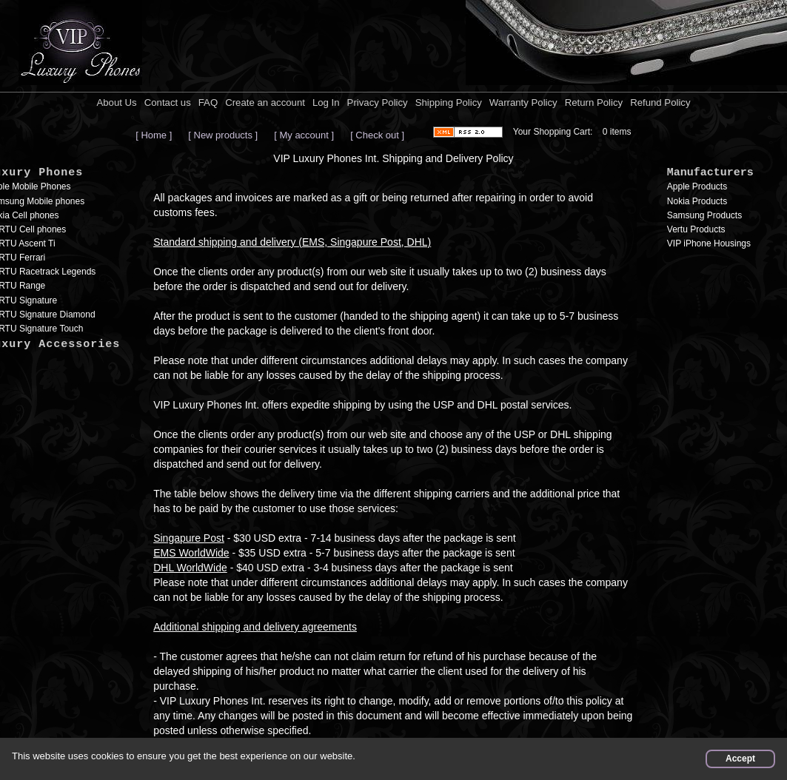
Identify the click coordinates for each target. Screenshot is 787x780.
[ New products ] (223, 135)
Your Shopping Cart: (553, 132)
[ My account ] (304, 135)
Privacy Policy (377, 102)
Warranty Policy (523, 102)
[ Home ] (153, 135)
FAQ (208, 102)
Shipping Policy (448, 102)
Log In (326, 102)
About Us (116, 102)
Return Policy (594, 102)
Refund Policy (660, 102)
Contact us (167, 102)
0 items (617, 132)
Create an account (265, 102)
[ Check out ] (377, 135)
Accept (740, 758)
